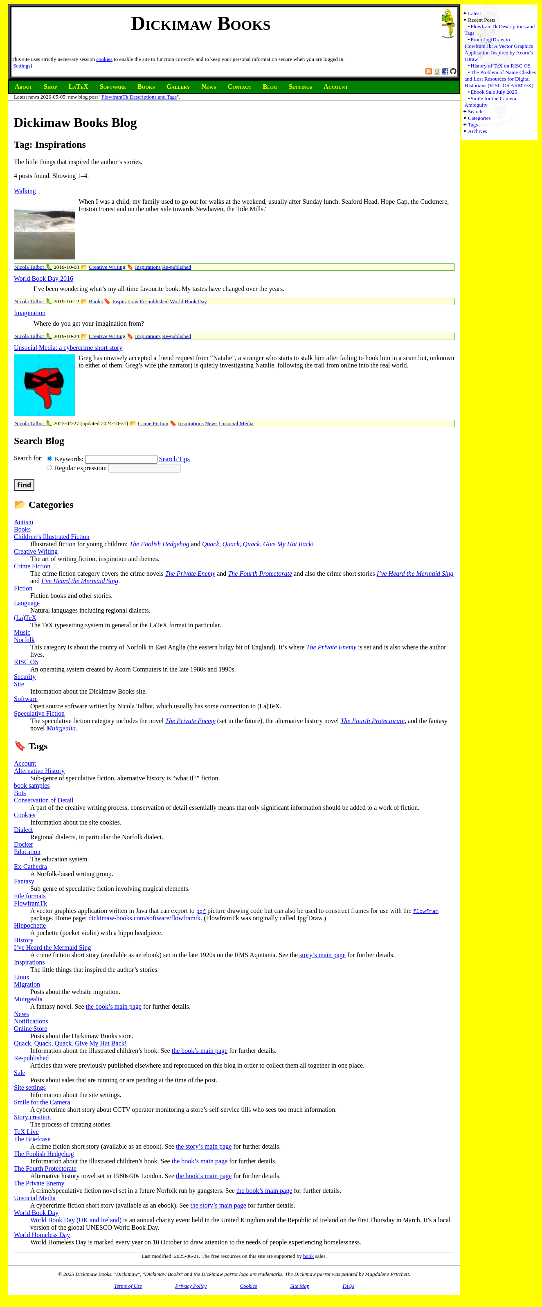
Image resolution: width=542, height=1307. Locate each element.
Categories (479, 118)
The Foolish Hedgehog (159, 544)
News (211, 423)
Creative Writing (107, 267)
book (308, 1256)
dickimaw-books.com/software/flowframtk (144, 918)
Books (96, 301)
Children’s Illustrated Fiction (52, 536)
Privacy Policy (191, 1286)
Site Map (300, 1286)
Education (27, 851)
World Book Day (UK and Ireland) (75, 1220)
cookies (104, 59)
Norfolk (24, 639)
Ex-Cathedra (30, 866)
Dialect (23, 829)
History (24, 940)
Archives (477, 131)
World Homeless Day (42, 1234)
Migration (27, 984)
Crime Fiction (153, 423)
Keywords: (66, 458)
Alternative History (39, 770)
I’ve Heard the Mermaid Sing (415, 573)
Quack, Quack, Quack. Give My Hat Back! (258, 544)
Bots (20, 792)
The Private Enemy (190, 573)
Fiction (23, 588)
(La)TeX (25, 617)
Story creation (32, 1116)
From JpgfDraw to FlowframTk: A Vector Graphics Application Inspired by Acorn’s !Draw (499, 49)
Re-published (176, 267)
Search (475, 111)
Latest (474, 13)
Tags (473, 125)
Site (19, 684)
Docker (23, 844)
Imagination (29, 312)
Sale (19, 1072)
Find (24, 484)
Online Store (30, 1028)
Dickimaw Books (200, 23)
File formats (30, 895)
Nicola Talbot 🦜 (33, 267)
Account (25, 763)
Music (22, 632)
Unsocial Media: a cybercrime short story (68, 347)
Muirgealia (61, 728)
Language (27, 602)
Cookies (24, 814)
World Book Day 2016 (43, 278)
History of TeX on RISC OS (501, 66)
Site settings (30, 1087)
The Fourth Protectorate (260, 573)
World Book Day (188, 301)
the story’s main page (204, 1146)
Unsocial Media (236, 423)
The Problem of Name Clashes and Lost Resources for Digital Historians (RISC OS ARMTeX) (500, 78)
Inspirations (148, 267)
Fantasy (24, 881)
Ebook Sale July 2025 (494, 92)
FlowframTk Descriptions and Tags (139, 97)
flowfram (426, 911)
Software (26, 698)
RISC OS (26, 661)
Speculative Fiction (39, 713)
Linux (21, 976)
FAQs (348, 1286)
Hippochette (30, 925)
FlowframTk (30, 903)
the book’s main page (114, 1006)
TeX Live (26, 1131)
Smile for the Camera (42, 1102)
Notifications (31, 1021)
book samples (32, 785)
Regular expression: (78, 467)
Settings (21, 66)
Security (25, 676)
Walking (25, 190)
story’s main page (322, 954)
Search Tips (174, 458)
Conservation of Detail (44, 800)
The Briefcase (32, 1139)
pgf (201, 911)
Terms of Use (128, 1286)
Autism (23, 521)
